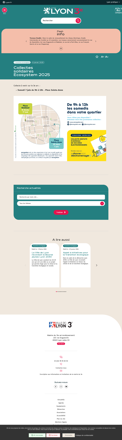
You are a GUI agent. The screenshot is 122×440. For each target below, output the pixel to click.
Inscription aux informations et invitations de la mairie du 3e (61, 374)
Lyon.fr (9, 2)
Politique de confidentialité (84, 435)
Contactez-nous (61, 368)
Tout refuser (53, 435)
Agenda (61, 403)
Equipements (61, 406)
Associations (61, 412)
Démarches (61, 409)
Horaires (61, 343)
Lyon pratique (113, 2)
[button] (26, 41)
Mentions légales (61, 422)
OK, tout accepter (37, 435)
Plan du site (61, 419)
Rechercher (48, 20)
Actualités (61, 399)
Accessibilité (61, 415)
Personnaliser (68, 435)
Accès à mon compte (117, 10)
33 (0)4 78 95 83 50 (61, 361)
